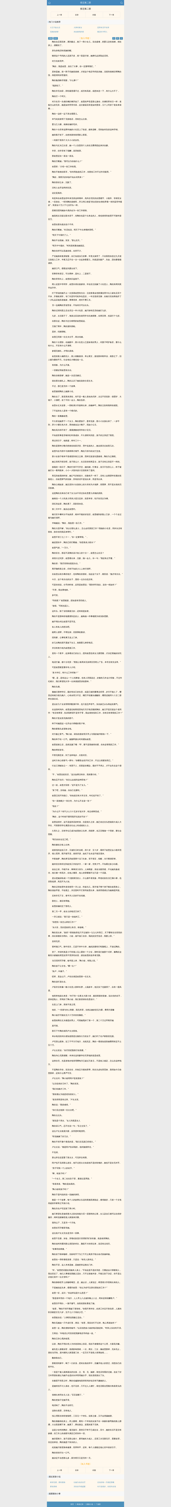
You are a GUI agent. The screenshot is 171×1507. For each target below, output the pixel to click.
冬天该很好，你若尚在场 (106, 1486)
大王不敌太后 (55, 27)
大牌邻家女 (78, 27)
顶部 (98, 1504)
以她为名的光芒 (80, 1482)
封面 (94, 15)
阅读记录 (80, 1504)
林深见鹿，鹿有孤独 (57, 1482)
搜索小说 (89, 1504)
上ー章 (59, 15)
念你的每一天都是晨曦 (105, 1482)
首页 (72, 1504)
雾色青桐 (53, 1486)
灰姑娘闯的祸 (79, 32)
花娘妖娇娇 (54, 32)
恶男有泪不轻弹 (103, 27)
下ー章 (111, 15)
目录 (77, 15)
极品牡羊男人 (102, 32)
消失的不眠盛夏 (80, 1486)
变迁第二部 (85, 2)
